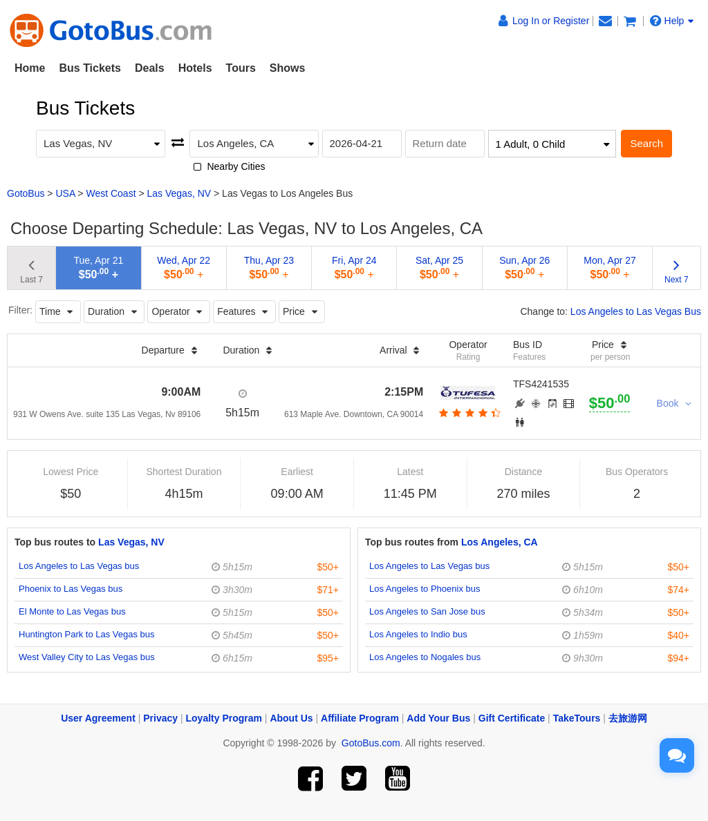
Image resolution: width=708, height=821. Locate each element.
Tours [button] (241, 68)
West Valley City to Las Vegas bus (87, 657)
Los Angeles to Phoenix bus (424, 588)
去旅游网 (627, 718)
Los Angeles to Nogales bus (425, 657)
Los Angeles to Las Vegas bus (79, 566)
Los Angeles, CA (499, 542)
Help (672, 20)
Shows (288, 68)
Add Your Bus (438, 718)
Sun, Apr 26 (524, 267)
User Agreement (98, 718)
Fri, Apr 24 (354, 267)
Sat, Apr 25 (439, 267)
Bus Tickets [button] (90, 68)
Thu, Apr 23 (269, 267)
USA (65, 193)
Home (30, 68)
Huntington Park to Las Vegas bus (87, 634)
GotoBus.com (371, 742)
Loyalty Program (224, 718)
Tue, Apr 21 (98, 267)
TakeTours (577, 718)
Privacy (160, 718)
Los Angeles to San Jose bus (427, 611)
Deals (150, 68)
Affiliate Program (360, 718)
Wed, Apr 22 (183, 267)
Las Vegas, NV (179, 193)
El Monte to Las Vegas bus (72, 611)
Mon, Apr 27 (610, 267)
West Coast (111, 193)
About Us (291, 718)
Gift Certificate (511, 718)
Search (646, 143)
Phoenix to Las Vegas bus (70, 588)
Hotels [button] (195, 68)
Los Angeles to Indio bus (418, 634)
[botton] (468, 412)
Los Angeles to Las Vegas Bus (635, 311)
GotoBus (25, 193)
